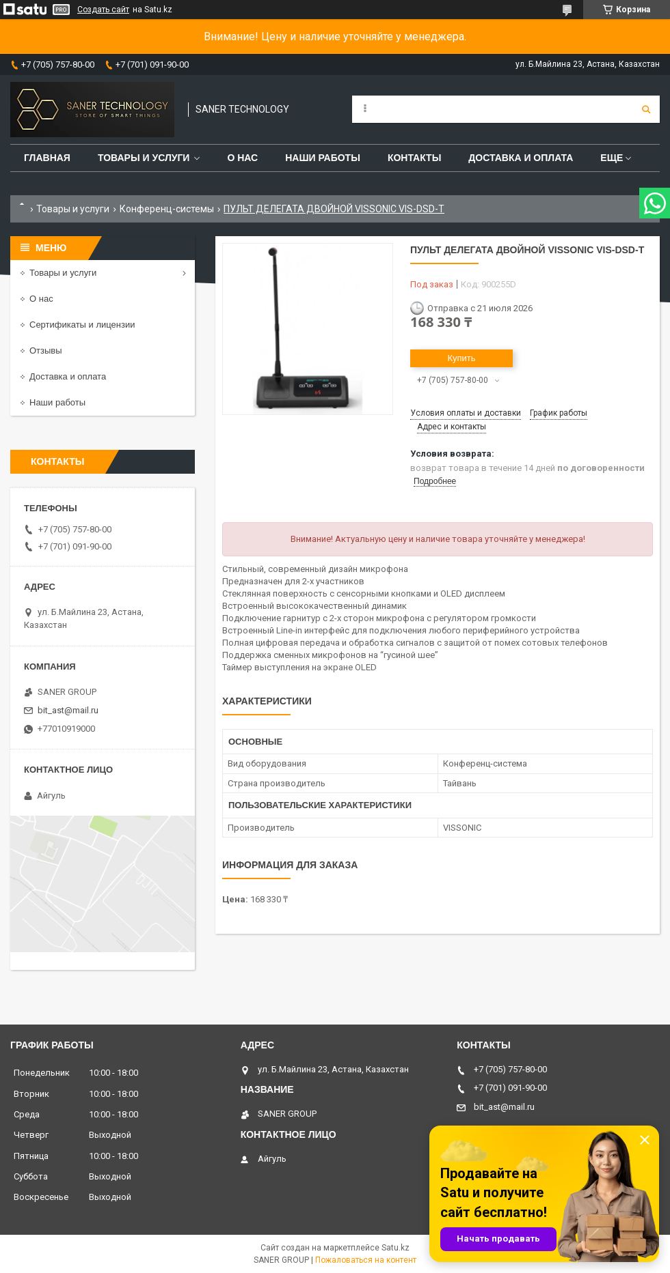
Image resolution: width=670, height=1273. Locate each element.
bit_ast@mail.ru (68, 710)
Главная (47, 157)
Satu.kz (395, 1248)
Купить (461, 358)
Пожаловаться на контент (365, 1260)
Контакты (414, 157)
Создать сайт (103, 9)
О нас (242, 157)
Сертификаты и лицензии (82, 324)
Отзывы (45, 350)
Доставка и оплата (520, 157)
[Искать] (646, 109)
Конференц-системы (167, 208)
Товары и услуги (144, 157)
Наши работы (322, 157)
